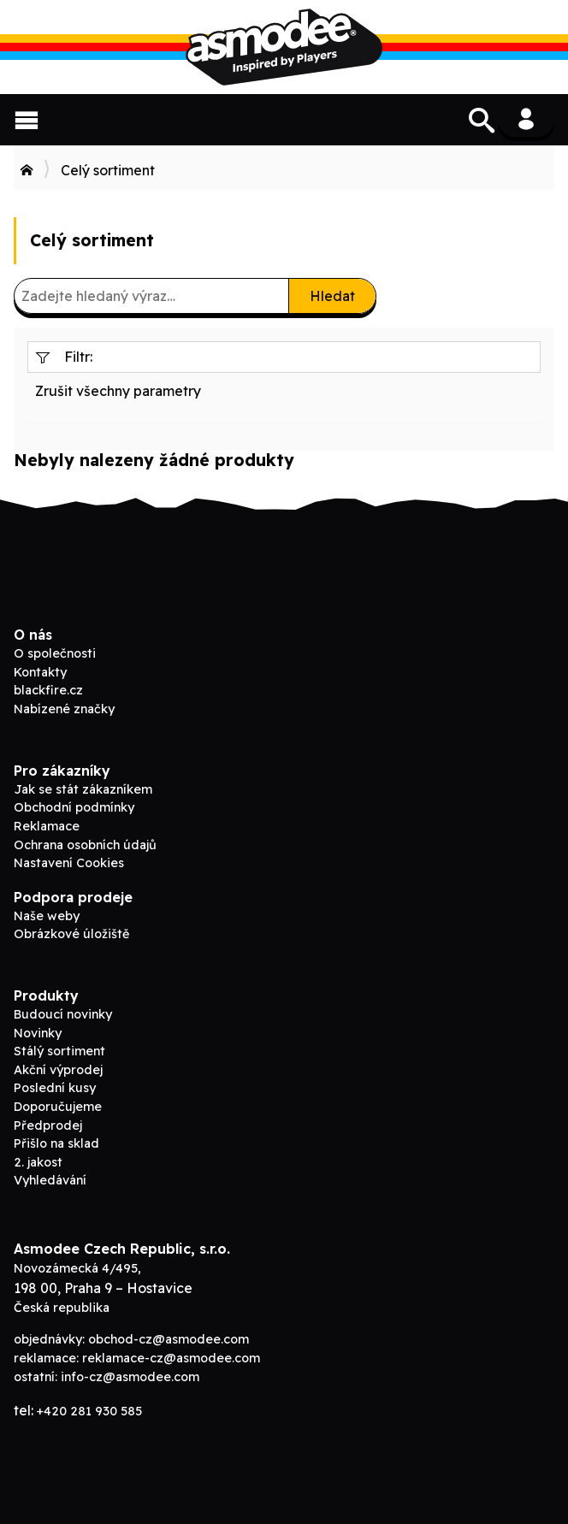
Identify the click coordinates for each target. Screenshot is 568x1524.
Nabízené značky (64, 709)
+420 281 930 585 (89, 1411)
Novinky (38, 1033)
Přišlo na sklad (56, 1143)
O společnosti (55, 653)
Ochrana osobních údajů (85, 845)
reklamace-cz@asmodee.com (171, 1358)
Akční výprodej (58, 1070)
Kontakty (40, 672)
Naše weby (47, 916)
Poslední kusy (55, 1088)
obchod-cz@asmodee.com (168, 1339)
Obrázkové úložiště (71, 934)
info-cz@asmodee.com (130, 1377)
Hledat (332, 295)
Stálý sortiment (59, 1051)
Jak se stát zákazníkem (83, 789)
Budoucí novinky (63, 1014)
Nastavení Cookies (69, 863)
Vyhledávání (50, 1180)
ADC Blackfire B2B (284, 47)
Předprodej (48, 1125)
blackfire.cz (48, 690)
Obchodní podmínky (74, 807)
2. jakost (38, 1162)
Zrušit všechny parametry (118, 390)
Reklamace (47, 826)
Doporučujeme (58, 1106)
